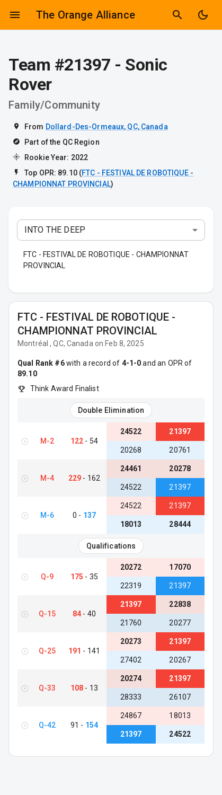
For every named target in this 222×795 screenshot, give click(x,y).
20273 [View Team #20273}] (131, 641)
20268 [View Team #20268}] (131, 450)
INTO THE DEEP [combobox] (54, 230)
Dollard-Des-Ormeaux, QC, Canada (107, 126)
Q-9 (47, 576)
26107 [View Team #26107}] (180, 697)
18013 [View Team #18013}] (131, 524)
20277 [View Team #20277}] (180, 623)
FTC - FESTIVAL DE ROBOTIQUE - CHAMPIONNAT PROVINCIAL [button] (106, 260)
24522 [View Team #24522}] (131, 431)
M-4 (47, 478)
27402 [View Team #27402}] (131, 660)
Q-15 (47, 614)
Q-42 (47, 725)
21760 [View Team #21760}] (131, 623)
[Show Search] (177, 14)
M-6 (47, 515)
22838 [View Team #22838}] (180, 604)
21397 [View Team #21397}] (180, 431)
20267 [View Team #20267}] (180, 660)
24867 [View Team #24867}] (131, 715)
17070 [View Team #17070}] (180, 567)
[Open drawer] (15, 15)
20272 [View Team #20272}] (131, 567)
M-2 (47, 441)
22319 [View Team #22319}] (131, 585)
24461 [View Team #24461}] (131, 468)
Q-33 (47, 688)
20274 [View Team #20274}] (131, 678)
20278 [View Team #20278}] (180, 468)
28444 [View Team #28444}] (180, 524)
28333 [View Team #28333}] (131, 697)
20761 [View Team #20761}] (180, 450)
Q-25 (47, 651)
